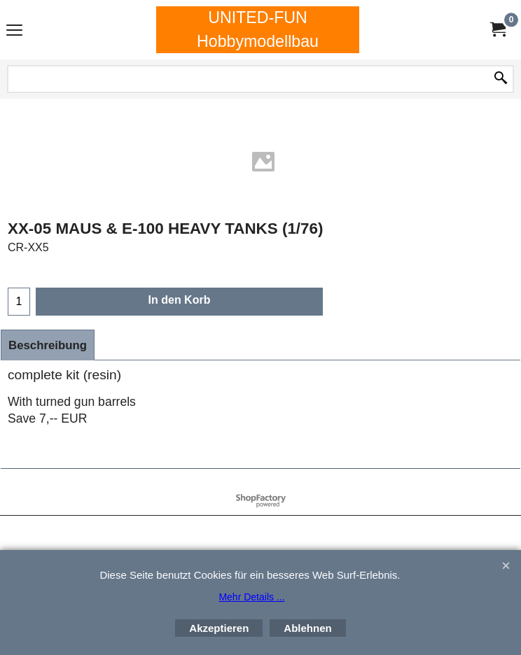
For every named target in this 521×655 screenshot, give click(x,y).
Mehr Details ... (251, 597)
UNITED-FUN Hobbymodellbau (258, 29)
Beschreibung (47, 345)
